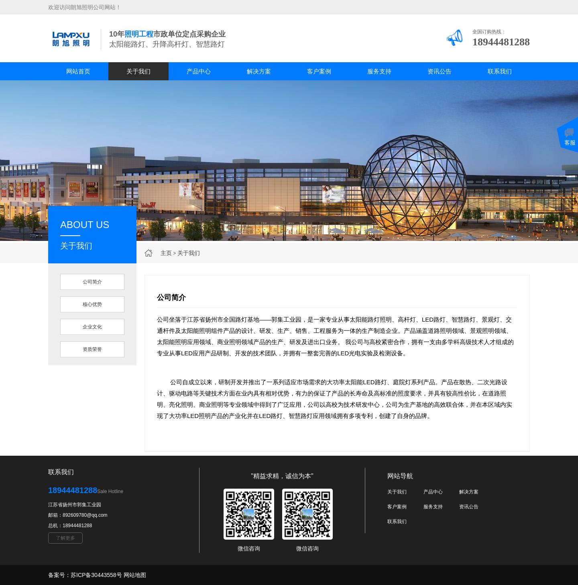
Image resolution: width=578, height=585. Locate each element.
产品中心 (199, 71)
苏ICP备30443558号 (96, 575)
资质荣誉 (92, 349)
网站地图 (135, 575)
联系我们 (500, 71)
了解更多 (65, 538)
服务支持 (379, 71)
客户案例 (319, 71)
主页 (166, 253)
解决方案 (259, 71)
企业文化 (92, 327)
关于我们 (138, 71)
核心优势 (92, 304)
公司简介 (92, 282)
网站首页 (78, 71)
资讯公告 (439, 71)
